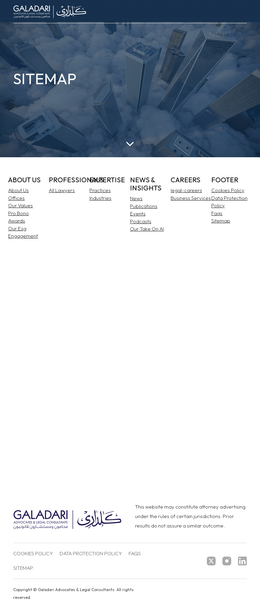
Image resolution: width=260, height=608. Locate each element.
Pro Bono (18, 213)
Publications (143, 206)
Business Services (191, 198)
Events (138, 213)
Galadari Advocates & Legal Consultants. (76, 589)
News (136, 198)
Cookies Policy (227, 190)
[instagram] (226, 561)
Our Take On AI (147, 229)
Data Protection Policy (91, 554)
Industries (100, 198)
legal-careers (186, 190)
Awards (16, 220)
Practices (100, 190)
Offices (16, 198)
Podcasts (140, 221)
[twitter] (211, 561)
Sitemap (220, 220)
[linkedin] (242, 561)
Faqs (216, 213)
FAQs (135, 554)
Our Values (20, 205)
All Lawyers (62, 190)
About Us (18, 190)
